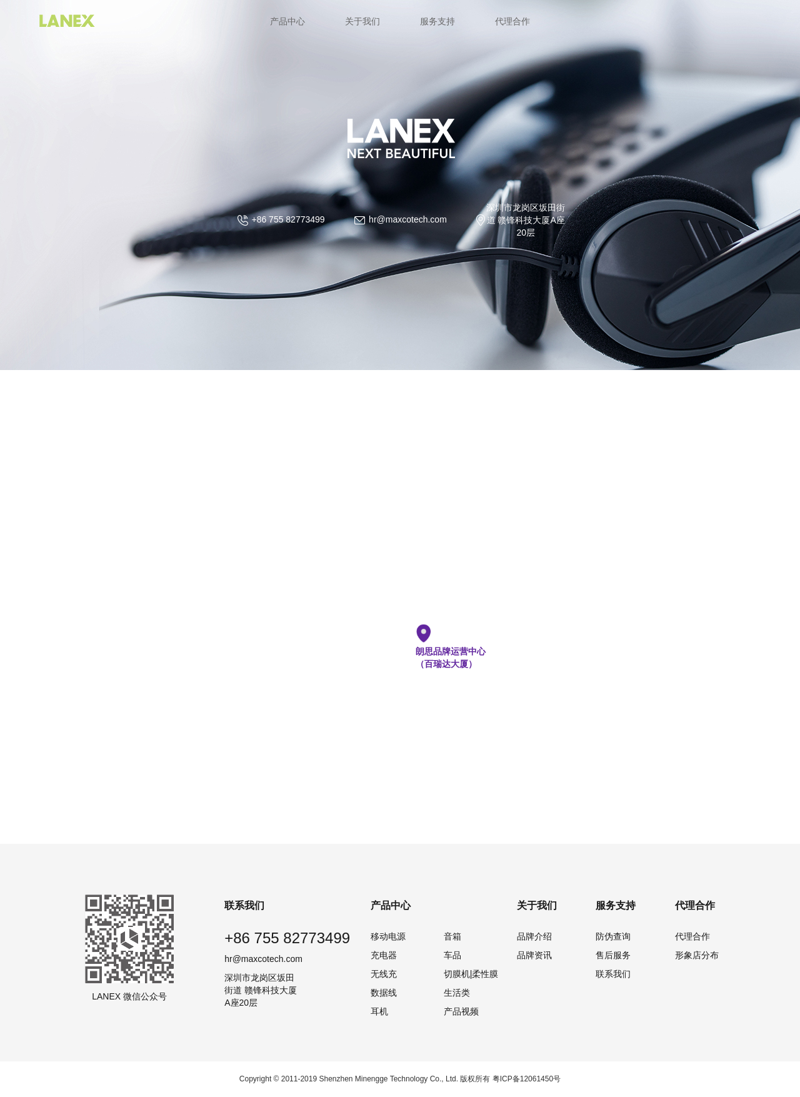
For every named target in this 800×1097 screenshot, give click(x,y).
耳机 (379, 1011)
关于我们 (362, 21)
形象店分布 (697, 955)
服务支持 (437, 21)
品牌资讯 (534, 955)
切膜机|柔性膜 (471, 974)
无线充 (384, 974)
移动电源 (388, 936)
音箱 (452, 936)
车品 (452, 955)
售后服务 (613, 955)
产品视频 (461, 1011)
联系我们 (613, 974)
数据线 (384, 993)
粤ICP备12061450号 (526, 1078)
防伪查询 (613, 936)
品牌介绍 (534, 936)
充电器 (384, 955)
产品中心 (287, 21)
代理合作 (512, 21)
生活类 (457, 993)
